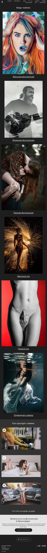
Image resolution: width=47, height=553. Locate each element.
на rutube (31, 511)
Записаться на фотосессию (23, 530)
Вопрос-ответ (29, 2)
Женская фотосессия (23, 76)
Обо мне (37, 1)
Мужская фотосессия (23, 140)
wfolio (5, 551)
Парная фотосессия (23, 213)
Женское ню (23, 276)
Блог (36, 2)
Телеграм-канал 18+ (23, 539)
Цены (24, 1)
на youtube (24, 511)
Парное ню (23, 349)
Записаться (43, 2)
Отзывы (44, 1)
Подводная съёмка (23, 415)
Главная (9, 1)
